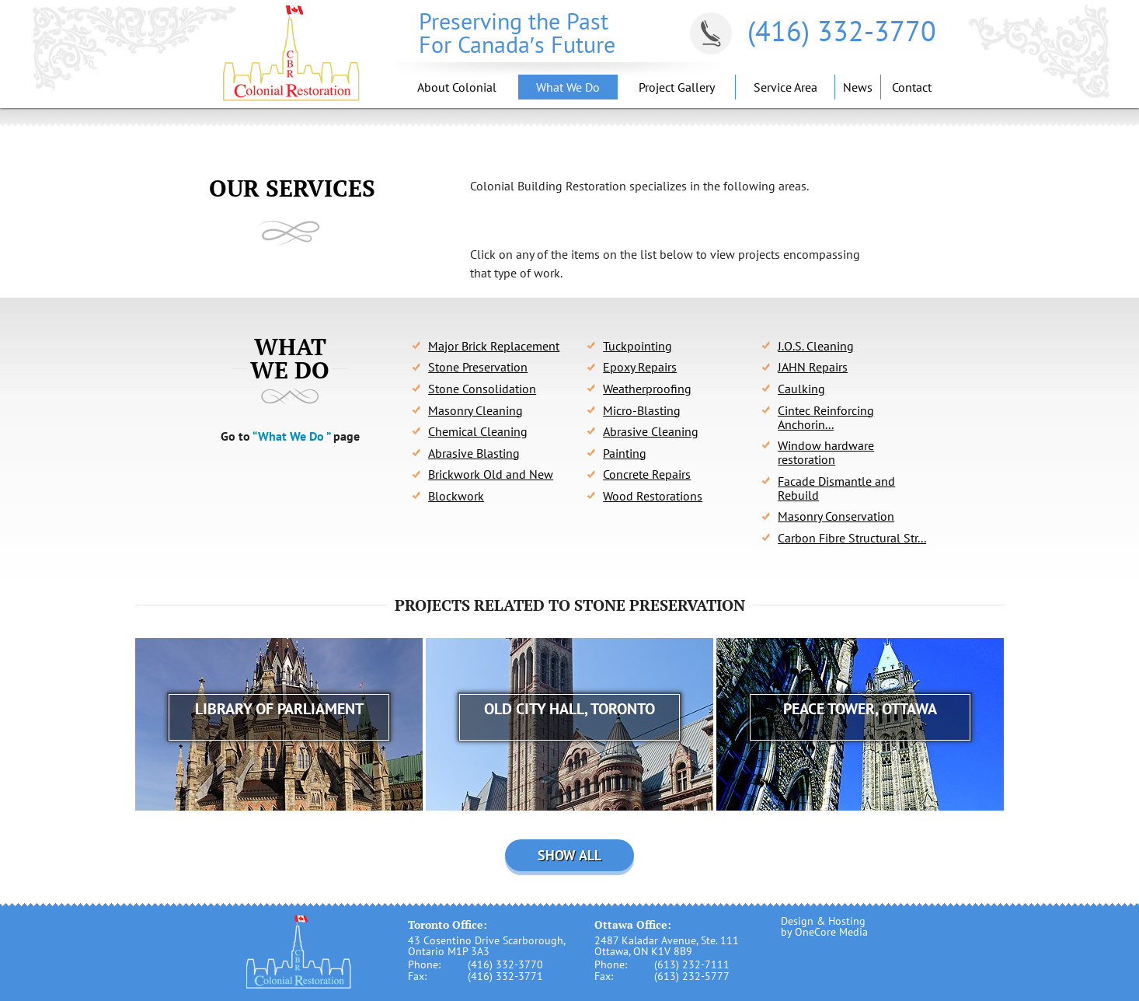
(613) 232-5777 (692, 976)
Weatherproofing (647, 388)
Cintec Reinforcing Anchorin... (826, 417)
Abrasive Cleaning (650, 431)
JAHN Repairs (813, 367)
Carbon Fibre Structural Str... (852, 538)
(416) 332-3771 (505, 976)
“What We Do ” (291, 436)
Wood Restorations (652, 496)
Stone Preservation (478, 367)
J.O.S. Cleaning (816, 346)
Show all (569, 855)
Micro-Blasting (642, 410)
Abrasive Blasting (474, 453)
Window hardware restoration (826, 452)
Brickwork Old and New (490, 474)
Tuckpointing (637, 346)
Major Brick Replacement (493, 346)
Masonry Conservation (836, 516)
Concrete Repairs (647, 474)
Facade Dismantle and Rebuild (836, 488)
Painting (624, 453)
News (858, 87)
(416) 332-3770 (841, 30)
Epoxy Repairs (640, 367)
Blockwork (456, 496)
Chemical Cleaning (478, 431)
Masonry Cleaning (475, 410)
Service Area (785, 87)
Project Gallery (677, 87)
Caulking (801, 388)
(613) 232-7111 (692, 964)
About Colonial (456, 87)
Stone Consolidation (482, 388)
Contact (912, 87)
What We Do (568, 87)
